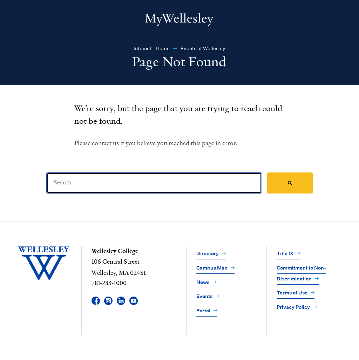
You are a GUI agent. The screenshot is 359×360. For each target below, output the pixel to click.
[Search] (154, 182)
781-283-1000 (109, 283)
